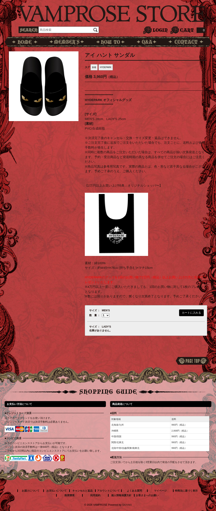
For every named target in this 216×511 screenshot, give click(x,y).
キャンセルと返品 (82, 490)
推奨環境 (69, 495)
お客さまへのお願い (147, 495)
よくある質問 (134, 490)
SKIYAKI (127, 504)
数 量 (93, 315)
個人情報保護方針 (121, 495)
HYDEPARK (105, 67)
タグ (87, 67)
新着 (94, 67)
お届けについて (30, 490)
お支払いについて (56, 490)
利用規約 (95, 495)
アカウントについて (108, 490)
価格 (88, 77)
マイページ (160, 490)
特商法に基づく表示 (186, 490)
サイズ (93, 310)
